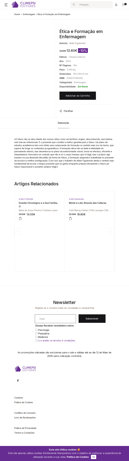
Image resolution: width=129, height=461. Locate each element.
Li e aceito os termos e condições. (57, 340)
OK (93, 457)
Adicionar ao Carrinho (77, 95)
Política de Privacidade (25, 428)
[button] (6, 4)
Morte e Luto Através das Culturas (87, 202)
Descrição (63, 122)
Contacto (18, 397)
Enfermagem (29, 14)
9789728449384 (76, 199)
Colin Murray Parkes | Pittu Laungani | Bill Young (92, 210)
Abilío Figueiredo (77, 43)
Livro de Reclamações (25, 417)
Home (17, 14)
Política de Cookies (78, 456)
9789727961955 (26, 199)
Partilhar (66, 111)
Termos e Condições (24, 432)
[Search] (95, 4)
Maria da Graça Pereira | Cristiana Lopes (38, 210)
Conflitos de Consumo (25, 413)
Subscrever (92, 318)
